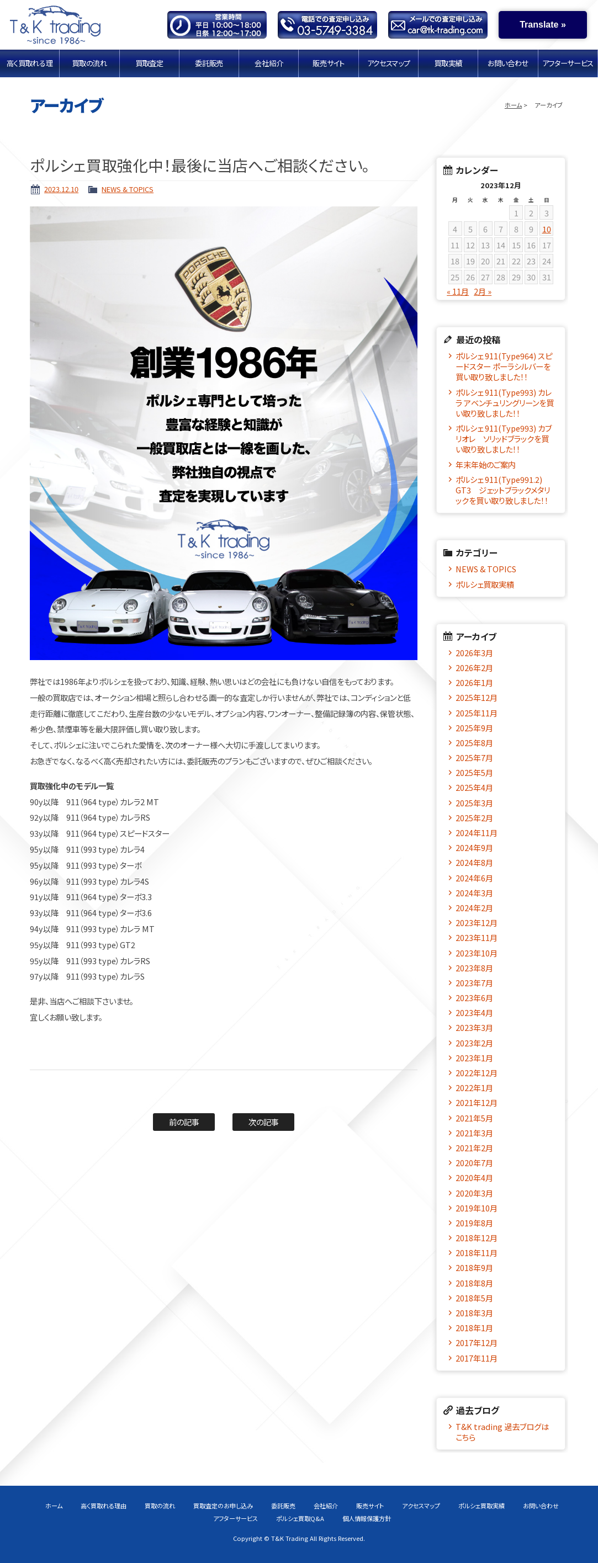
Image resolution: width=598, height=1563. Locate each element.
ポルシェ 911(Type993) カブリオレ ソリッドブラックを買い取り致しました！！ (504, 439)
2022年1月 (474, 1087)
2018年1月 (474, 1327)
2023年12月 (477, 922)
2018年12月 (477, 1237)
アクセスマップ (388, 63)
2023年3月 (474, 1027)
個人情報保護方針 (366, 1518)
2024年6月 (474, 878)
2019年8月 (474, 1223)
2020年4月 (474, 1177)
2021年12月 (477, 1102)
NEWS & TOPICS (128, 189)
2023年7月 (474, 982)
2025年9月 (474, 727)
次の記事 (263, 1122)
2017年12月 (477, 1342)
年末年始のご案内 (486, 464)
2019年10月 (477, 1208)
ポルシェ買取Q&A (300, 1518)
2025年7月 (474, 757)
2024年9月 (474, 847)
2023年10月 (477, 953)
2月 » (482, 291)
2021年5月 (474, 1118)
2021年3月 (474, 1133)
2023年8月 (474, 968)
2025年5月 (474, 772)
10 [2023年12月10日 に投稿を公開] (546, 229)
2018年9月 (474, 1267)
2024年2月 (474, 907)
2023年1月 (474, 1057)
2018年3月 (474, 1312)
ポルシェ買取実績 (485, 584)
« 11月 (458, 291)
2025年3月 (474, 803)
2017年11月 (477, 1358)
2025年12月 (477, 697)
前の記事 (184, 1122)
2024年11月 (477, 832)
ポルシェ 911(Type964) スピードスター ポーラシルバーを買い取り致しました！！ (504, 366)
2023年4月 (474, 1012)
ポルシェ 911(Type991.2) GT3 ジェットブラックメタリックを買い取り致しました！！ (503, 490)
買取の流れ (89, 63)
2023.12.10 (61, 189)
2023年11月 (477, 937)
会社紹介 (269, 63)
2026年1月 (474, 682)
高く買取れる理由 (29, 63)
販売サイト (328, 63)
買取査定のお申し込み (223, 1505)
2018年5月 (474, 1298)
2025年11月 (477, 713)
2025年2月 (474, 817)
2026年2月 (474, 667)
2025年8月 (474, 742)
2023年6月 (474, 997)
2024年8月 (474, 862)
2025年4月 (474, 787)
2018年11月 (477, 1252)
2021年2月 (474, 1147)
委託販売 (209, 63)
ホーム (513, 104)
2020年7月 (474, 1162)
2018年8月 (474, 1283)
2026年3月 (474, 652)
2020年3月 (474, 1193)
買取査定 (149, 63)
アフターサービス (568, 63)
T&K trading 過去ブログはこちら (502, 1431)
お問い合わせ (508, 63)
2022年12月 (477, 1072)
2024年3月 (474, 892)
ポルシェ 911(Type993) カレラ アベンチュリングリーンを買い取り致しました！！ (505, 403)
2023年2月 (474, 1043)
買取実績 (448, 63)
